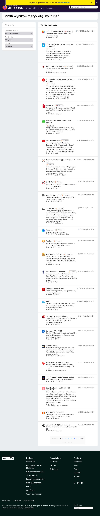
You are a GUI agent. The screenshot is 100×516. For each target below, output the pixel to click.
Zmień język (78, 505)
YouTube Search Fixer (54, 254)
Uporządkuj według (11, 30)
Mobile (53, 465)
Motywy (41, 8)
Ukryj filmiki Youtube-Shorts (56, 316)
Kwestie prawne (29, 500)
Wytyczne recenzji (34, 494)
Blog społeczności (33, 483)
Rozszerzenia (31, 8)
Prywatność (6, 500)
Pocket (77, 476)
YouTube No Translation (55, 412)
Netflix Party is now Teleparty (57, 363)
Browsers (78, 462)
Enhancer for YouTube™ (55, 289)
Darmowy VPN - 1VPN (54, 331)
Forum (28, 486)
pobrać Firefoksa (64, 2)
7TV (47, 301)
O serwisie (30, 462)
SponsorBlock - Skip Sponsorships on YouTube (60, 80)
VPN (76, 465)
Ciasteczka (17, 500)
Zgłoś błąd (30, 490)
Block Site (50, 182)
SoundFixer (50, 208)
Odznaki (7, 43)
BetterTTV (50, 106)
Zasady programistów (35, 479)
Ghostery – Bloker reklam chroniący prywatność (59, 45)
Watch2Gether (51, 346)
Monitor (77, 473)
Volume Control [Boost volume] (58, 425)
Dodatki (29, 458)
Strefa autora (31, 475)
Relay (76, 469)
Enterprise (54, 469)
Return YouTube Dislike (55, 66)
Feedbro (49, 241)
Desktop (53, 462)
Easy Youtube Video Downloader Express (58, 121)
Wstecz (55, 438)
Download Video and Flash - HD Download (58, 389)
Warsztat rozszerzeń (34, 472)
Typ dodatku (9, 37)
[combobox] (83, 7)
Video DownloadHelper (55, 31)
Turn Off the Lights (53, 195)
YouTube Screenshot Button (56, 272)
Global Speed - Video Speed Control (60, 377)
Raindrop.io (50, 230)
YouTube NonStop (53, 141)
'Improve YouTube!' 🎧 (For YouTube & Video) (60, 161)
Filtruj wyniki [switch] (9, 25)
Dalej (81, 438)
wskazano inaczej (14, 506)
